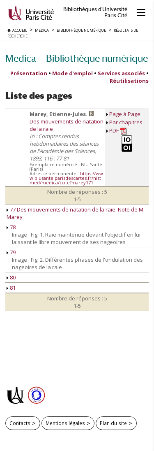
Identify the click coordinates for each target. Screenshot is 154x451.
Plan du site (113, 423)
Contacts (19, 423)
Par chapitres (126, 122)
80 (11, 277)
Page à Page (124, 114)
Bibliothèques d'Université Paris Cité (95, 12)
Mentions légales (65, 423)
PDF (118, 131)
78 (11, 227)
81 (11, 287)
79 (11, 252)
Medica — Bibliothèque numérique (76, 58)
